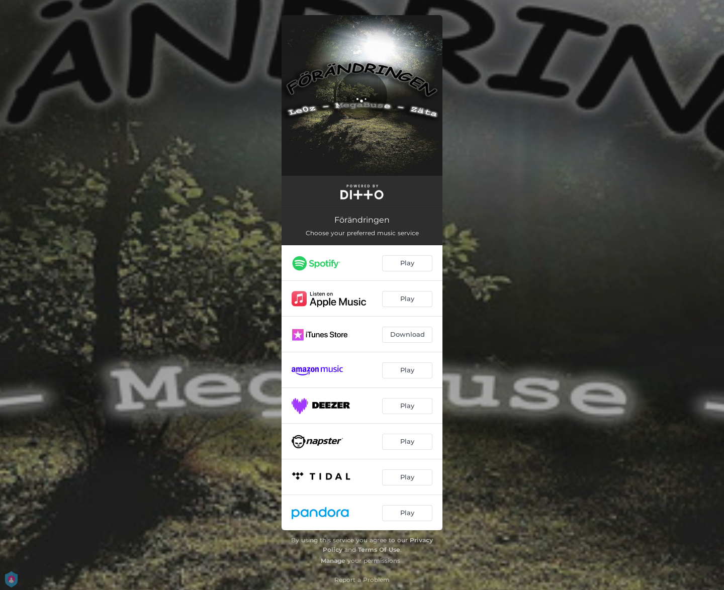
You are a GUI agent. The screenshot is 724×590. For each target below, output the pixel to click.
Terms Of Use (379, 549)
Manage (333, 560)
